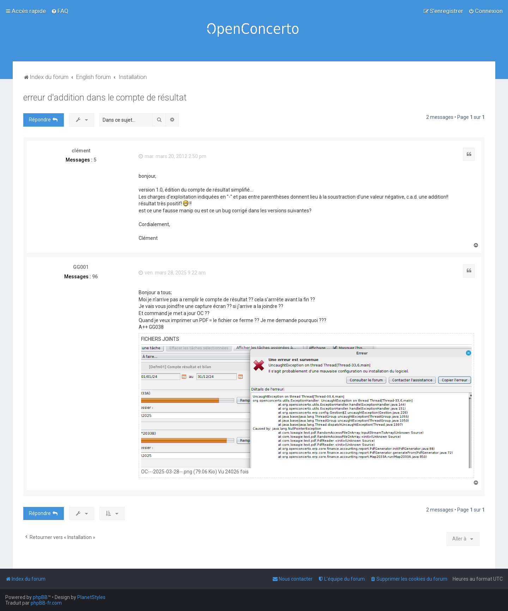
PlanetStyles (91, 597)
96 (95, 276)
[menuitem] (59, 11)
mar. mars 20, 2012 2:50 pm (172, 156)
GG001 (81, 267)
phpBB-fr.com (46, 603)
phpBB (40, 597)
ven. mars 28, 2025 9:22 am (172, 273)
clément (81, 150)
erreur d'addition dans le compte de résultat (105, 97)
